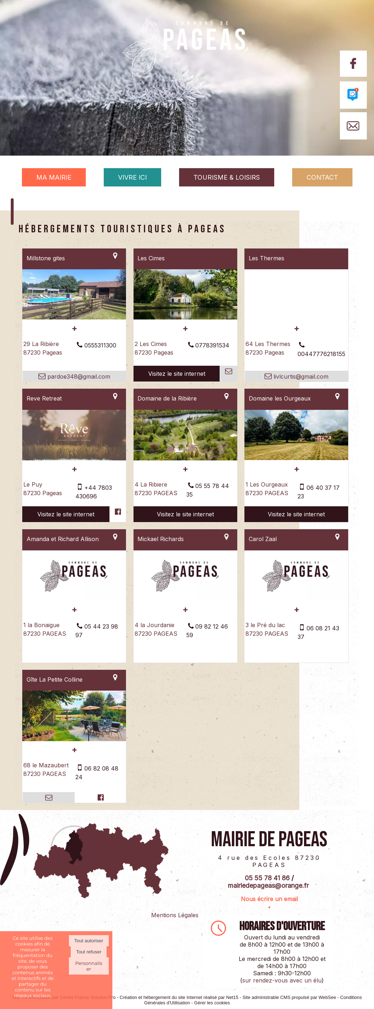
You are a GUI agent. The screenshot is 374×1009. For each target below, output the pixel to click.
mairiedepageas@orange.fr (268, 885)
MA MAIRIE (53, 177)
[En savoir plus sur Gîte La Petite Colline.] (74, 749)
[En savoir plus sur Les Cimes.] (185, 328)
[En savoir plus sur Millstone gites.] (74, 328)
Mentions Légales (174, 915)
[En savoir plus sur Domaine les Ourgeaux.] (296, 469)
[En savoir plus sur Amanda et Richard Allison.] (74, 609)
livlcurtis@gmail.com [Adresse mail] (300, 376)
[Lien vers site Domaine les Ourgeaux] (296, 457)
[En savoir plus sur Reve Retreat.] (74, 469)
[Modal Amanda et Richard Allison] (74, 598)
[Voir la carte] (115, 255)
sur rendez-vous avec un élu (282, 980)
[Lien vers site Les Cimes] (185, 317)
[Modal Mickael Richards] (185, 598)
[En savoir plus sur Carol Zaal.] (296, 609)
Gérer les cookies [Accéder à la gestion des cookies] (212, 1002)
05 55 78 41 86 (267, 878)
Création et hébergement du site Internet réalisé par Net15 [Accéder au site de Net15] (179, 997)
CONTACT (322, 177)
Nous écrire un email (269, 899)
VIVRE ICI (132, 177)
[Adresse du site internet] (177, 374)
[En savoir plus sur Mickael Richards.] (185, 609)
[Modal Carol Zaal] (296, 598)
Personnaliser (88, 966)
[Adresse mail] (228, 374)
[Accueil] (187, 59)
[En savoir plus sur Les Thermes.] (296, 328)
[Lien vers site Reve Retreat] (74, 458)
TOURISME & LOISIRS (226, 177)
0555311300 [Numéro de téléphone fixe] (100, 345)
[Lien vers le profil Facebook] (117, 514)
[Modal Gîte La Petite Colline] (74, 739)
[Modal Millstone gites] (74, 317)
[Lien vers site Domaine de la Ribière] (185, 458)
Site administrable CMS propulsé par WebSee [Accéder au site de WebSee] (289, 997)
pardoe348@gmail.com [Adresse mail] (78, 376)
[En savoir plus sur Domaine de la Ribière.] (185, 469)
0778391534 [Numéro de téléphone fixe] (212, 345)
